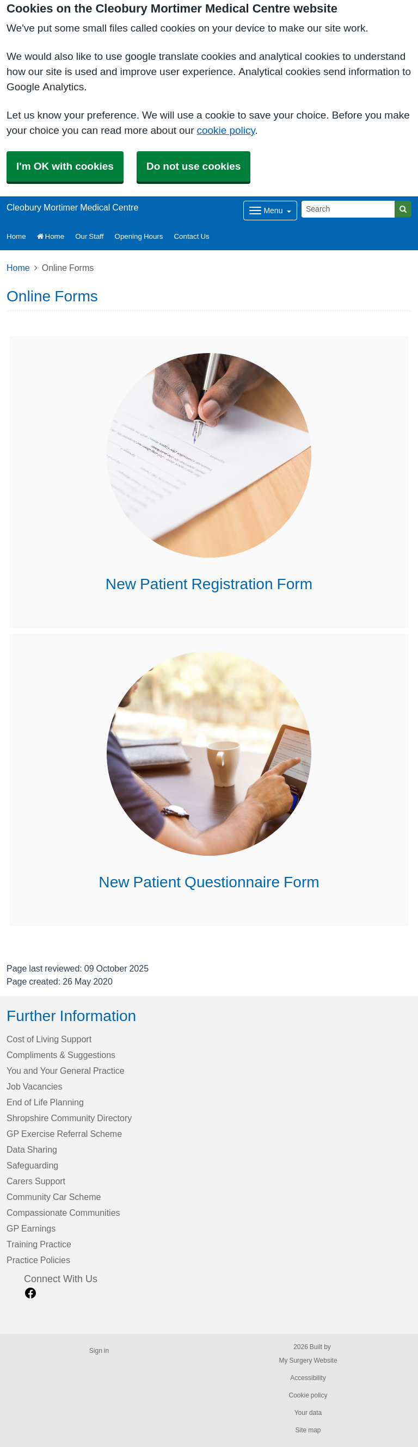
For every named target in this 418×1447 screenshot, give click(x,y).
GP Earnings (31, 1228)
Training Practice (39, 1244)
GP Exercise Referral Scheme (64, 1133)
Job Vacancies (34, 1086)
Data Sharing (32, 1149)
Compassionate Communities (63, 1212)
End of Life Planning (45, 1102)
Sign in (99, 1350)
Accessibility (307, 1378)
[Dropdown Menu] (270, 210)
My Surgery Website (308, 1360)
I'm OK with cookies (65, 166)
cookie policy (225, 130)
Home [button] (16, 236)
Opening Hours (139, 236)
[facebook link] (30, 1293)
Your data (308, 1412)
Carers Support (36, 1181)
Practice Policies (38, 1260)
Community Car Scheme (54, 1196)
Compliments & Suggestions (61, 1054)
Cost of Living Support (49, 1039)
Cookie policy (307, 1395)
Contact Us (191, 236)
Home (51, 236)
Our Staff (89, 236)
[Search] (348, 209)
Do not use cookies (193, 166)
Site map (308, 1430)
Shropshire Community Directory (69, 1118)
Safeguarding (32, 1165)
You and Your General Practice (66, 1070)
